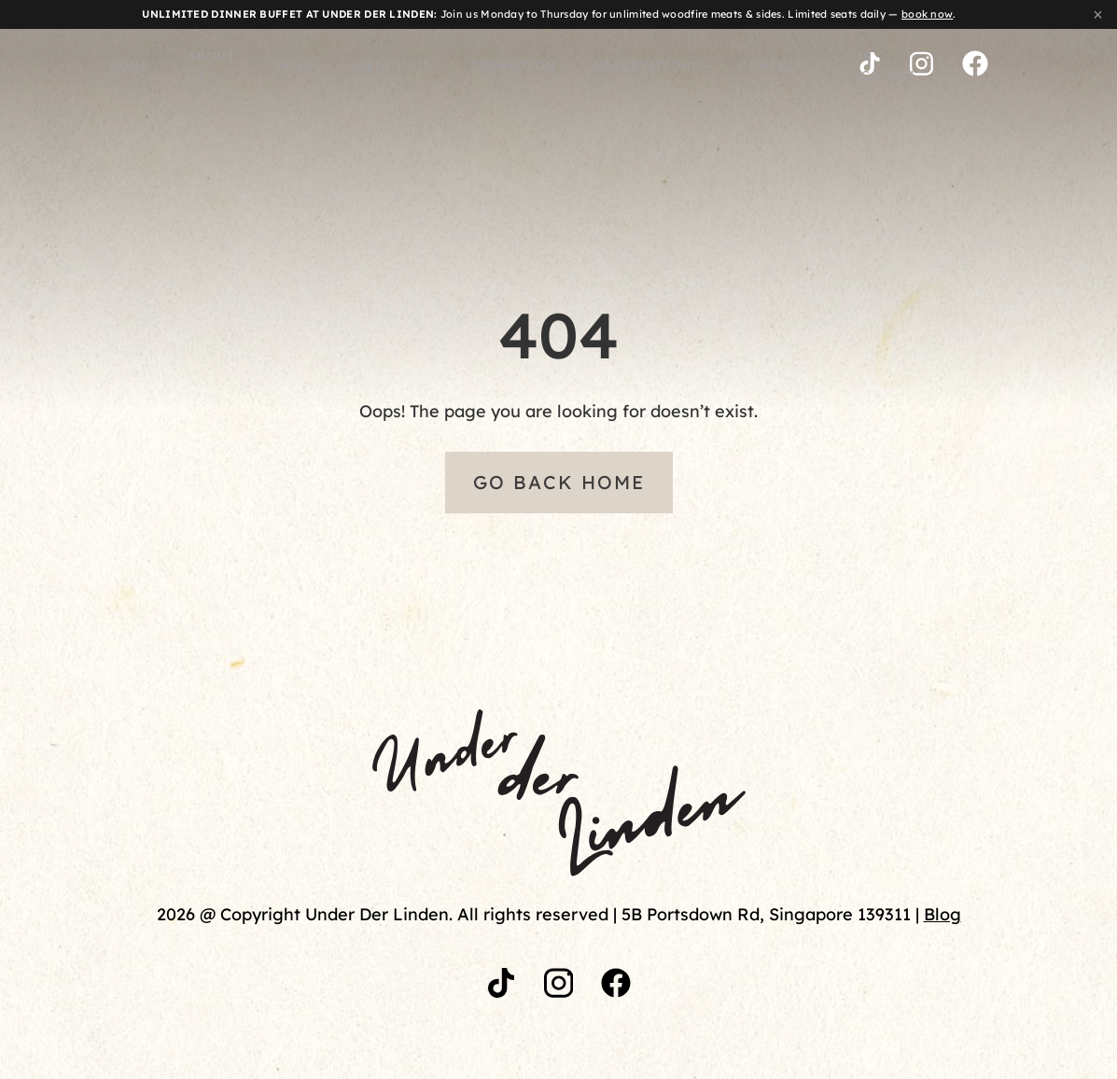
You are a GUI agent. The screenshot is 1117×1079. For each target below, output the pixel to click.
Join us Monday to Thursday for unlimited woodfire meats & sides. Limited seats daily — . (549, 14)
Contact (671, 66)
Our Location (782, 66)
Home (66, 66)
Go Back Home (559, 482)
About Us (152, 66)
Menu (238, 66)
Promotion (438, 66)
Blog (942, 914)
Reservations (559, 66)
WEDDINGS (328, 66)
